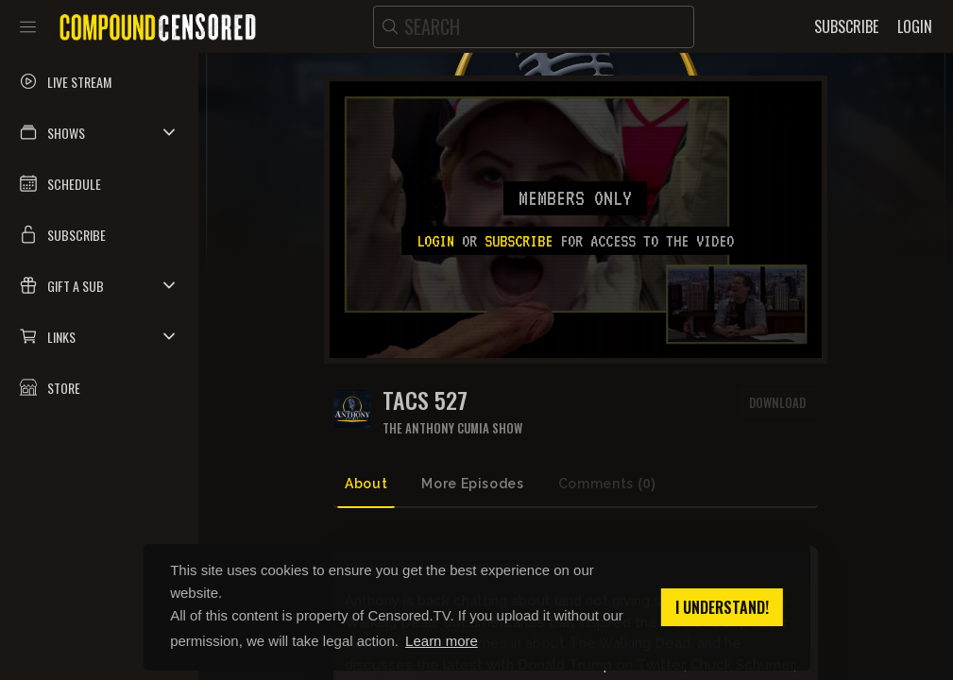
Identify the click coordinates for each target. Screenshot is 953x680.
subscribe (519, 240)
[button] (99, 132)
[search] (533, 27)
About (366, 483)
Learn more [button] (441, 641)
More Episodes (472, 483)
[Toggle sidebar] (27, 26)
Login (435, 240)
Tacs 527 (425, 400)
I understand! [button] (722, 607)
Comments (607, 484)
